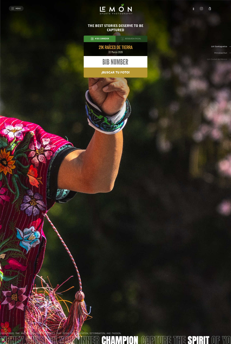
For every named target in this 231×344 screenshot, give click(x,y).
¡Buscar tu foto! (115, 72)
